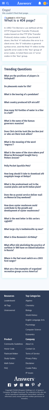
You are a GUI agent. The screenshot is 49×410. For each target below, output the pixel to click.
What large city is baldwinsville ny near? (23, 229)
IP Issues (29, 373)
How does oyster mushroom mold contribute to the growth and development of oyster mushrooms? (21, 208)
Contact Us (30, 349)
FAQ (6, 368)
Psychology (30, 325)
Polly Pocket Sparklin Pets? (17, 165)
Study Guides (9, 358)
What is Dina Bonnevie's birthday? (20, 237)
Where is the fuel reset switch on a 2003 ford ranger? (23, 259)
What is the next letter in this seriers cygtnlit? (22, 220)
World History (31, 315)
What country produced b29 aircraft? (22, 102)
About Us (29, 344)
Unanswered (9, 310)
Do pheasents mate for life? (17, 86)
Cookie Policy (31, 368)
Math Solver (9, 363)
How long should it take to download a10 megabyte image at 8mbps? (24, 175)
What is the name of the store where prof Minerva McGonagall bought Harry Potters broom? (24, 155)
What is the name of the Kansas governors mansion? (19, 122)
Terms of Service (33, 353)
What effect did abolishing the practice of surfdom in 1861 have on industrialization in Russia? (24, 248)
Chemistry (30, 305)
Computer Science (33, 329)
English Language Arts (35, 320)
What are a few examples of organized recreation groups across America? (22, 270)
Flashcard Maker (11, 353)
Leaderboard (9, 300)
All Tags (7, 305)
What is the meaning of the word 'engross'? (20, 143)
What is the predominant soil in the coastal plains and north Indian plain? (22, 185)
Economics (30, 334)
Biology (29, 310)
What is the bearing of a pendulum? (21, 94)
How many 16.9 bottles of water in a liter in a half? (24, 111)
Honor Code (9, 349)
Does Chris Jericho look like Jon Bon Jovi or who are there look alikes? (23, 132)
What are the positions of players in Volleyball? (21, 77)
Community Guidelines (13, 344)
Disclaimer (30, 363)
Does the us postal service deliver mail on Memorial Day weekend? (23, 196)
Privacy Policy (31, 358)
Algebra (29, 300)
